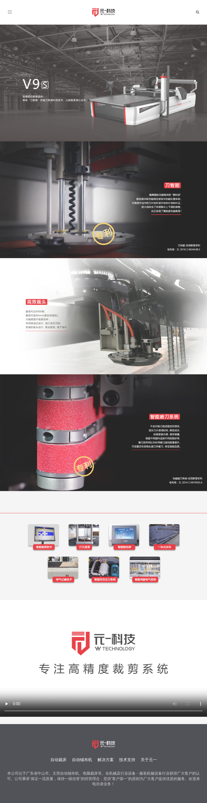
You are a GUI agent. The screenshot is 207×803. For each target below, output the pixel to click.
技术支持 (127, 759)
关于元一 (149, 759)
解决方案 (106, 759)
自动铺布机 (82, 759)
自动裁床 (58, 759)
